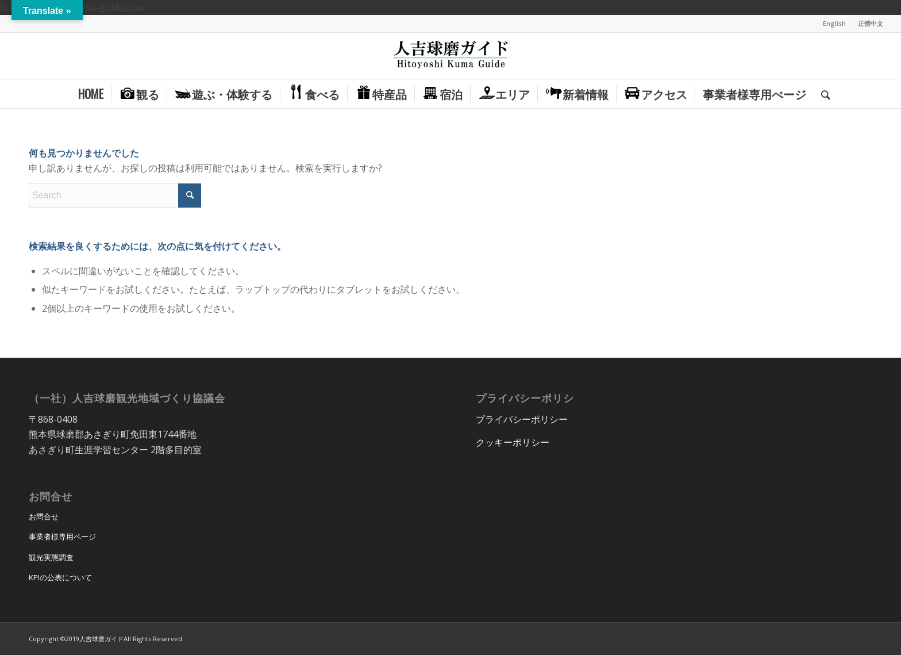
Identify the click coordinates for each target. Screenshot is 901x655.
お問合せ (44, 516)
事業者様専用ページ (62, 536)
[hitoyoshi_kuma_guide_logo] (450, 56)
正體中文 (870, 23)
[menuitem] (834, 23)
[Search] (822, 93)
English (834, 23)
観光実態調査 (51, 557)
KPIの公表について (60, 577)
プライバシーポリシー (522, 419)
